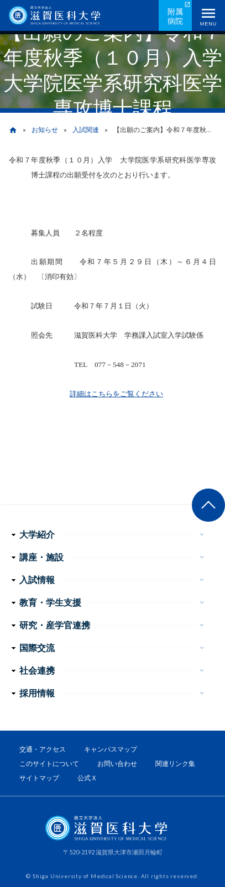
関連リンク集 (175, 763)
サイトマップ (39, 778)
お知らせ (45, 129)
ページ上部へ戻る (208, 505)
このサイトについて (49, 763)
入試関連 (85, 129)
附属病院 (175, 16)
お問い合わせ (117, 763)
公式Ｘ (87, 778)
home (13, 130)
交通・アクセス (42, 749)
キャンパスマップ (110, 749)
